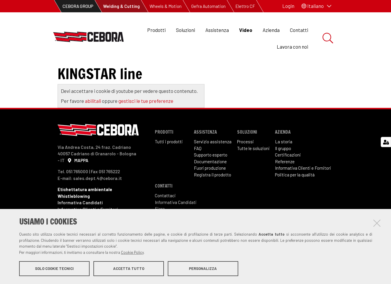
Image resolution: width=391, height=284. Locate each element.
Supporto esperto (210, 168)
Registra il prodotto (212, 188)
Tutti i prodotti (169, 155)
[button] (316, 6)
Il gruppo (283, 162)
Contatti (299, 30)
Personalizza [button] (203, 268)
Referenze (285, 175)
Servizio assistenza (212, 155)
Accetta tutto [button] (128, 268)
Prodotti (156, 30)
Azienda (271, 30)
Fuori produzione (210, 182)
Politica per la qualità (295, 188)
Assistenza (217, 30)
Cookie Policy (132, 252)
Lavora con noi (292, 47)
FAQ (198, 162)
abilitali (93, 115)
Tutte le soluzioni (253, 162)
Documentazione (210, 175)
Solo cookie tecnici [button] (54, 268)
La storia (283, 155)
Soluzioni (185, 30)
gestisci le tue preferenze (145, 115)
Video (245, 30)
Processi (245, 155)
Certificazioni (288, 168)
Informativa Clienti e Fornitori (303, 182)
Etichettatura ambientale (85, 203)
